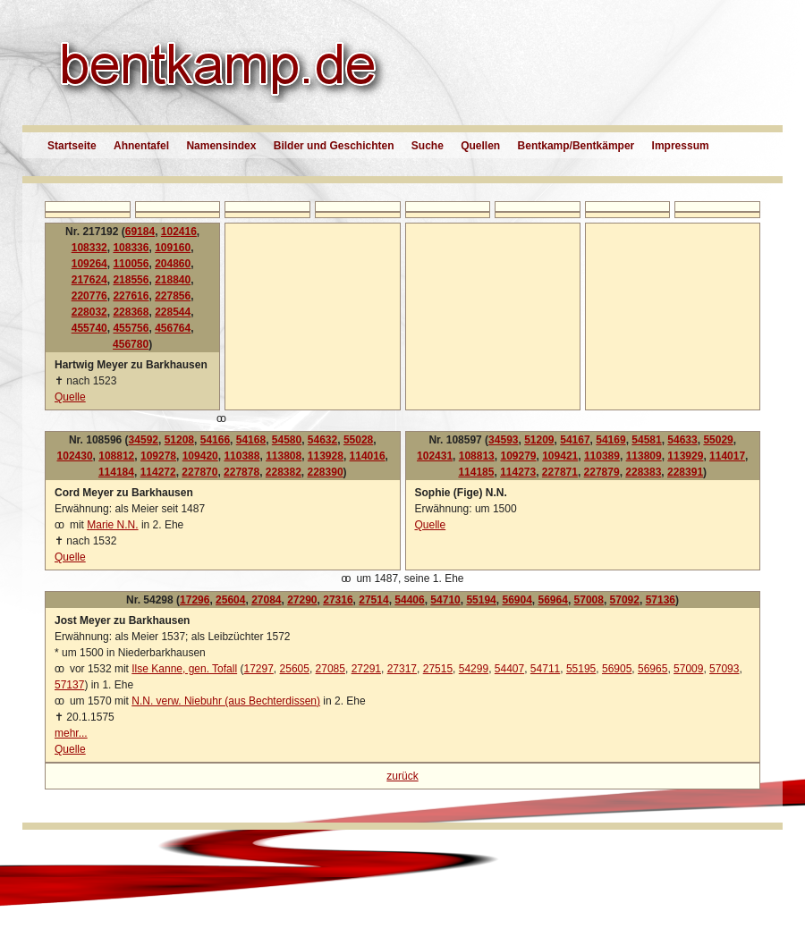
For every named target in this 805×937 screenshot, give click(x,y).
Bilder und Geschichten (334, 145)
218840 (173, 280)
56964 (553, 600)
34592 (143, 440)
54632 (322, 440)
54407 (509, 669)
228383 (643, 472)
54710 (445, 600)
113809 (644, 456)
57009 (688, 669)
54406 (409, 600)
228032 (89, 312)
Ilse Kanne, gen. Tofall (184, 669)
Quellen (480, 145)
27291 (366, 669)
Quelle (70, 397)
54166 (215, 440)
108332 (89, 247)
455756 (130, 328)
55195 (581, 669)
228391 (685, 472)
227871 (560, 472)
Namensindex (221, 145)
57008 (589, 600)
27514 (373, 600)
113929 (685, 456)
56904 (516, 600)
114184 (116, 472)
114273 (518, 472)
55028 (358, 440)
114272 (158, 472)
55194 (481, 600)
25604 (230, 600)
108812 (116, 456)
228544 (173, 312)
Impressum (680, 145)
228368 (130, 312)
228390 (325, 472)
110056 (130, 263)
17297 (258, 669)
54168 (251, 440)
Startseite (72, 145)
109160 (173, 247)
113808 (283, 456)
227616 (130, 296)
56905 (616, 669)
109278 (158, 456)
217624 (89, 280)
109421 (560, 456)
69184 (140, 231)
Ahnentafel (141, 145)
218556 (130, 280)
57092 (625, 600)
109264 (89, 263)
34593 (503, 440)
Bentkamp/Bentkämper (576, 145)
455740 (89, 328)
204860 (173, 263)
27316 (337, 600)
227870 (199, 472)
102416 (179, 231)
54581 (646, 440)
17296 (194, 600)
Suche (427, 145)
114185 (476, 472)
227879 (602, 472)
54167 (574, 440)
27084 (266, 600)
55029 (718, 440)
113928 (325, 456)
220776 (89, 296)
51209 (539, 440)
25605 (294, 669)
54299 (473, 669)
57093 (724, 669)
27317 (402, 669)
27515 (438, 669)
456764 (173, 328)
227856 (173, 296)
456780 (130, 344)
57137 (69, 685)
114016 (368, 456)
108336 (130, 247)
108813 (477, 456)
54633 (682, 440)
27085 (330, 669)
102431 (435, 456)
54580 (286, 440)
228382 (283, 472)
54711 (545, 669)
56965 (652, 669)
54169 (610, 440)
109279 (518, 456)
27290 (302, 600)
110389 (602, 456)
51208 (179, 440)
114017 (727, 456)
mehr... (71, 733)
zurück (402, 776)
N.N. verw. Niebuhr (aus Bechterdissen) (225, 701)
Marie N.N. (112, 525)
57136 (660, 600)
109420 (200, 456)
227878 (241, 472)
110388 (241, 456)
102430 (75, 456)
